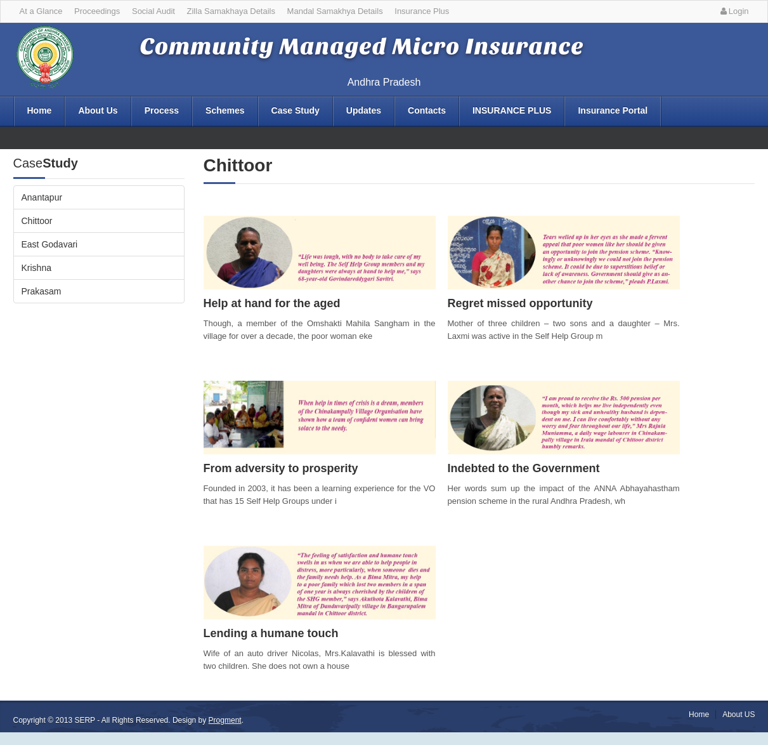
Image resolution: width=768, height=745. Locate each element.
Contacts (427, 110)
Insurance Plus (421, 11)
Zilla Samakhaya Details (231, 11)
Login (733, 11)
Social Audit (153, 11)
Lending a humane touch (271, 633)
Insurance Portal (613, 110)
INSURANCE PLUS (511, 110)
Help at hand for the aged (272, 303)
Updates (363, 110)
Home (39, 110)
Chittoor (37, 221)
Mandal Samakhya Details (335, 11)
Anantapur (42, 197)
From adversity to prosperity (281, 468)
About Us (97, 110)
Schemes (224, 110)
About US (738, 714)
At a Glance (41, 11)
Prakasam (42, 291)
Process (162, 110)
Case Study (295, 110)
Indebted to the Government (524, 468)
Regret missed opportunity (520, 303)
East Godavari (50, 244)
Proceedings (97, 11)
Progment (225, 720)
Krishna (36, 268)
